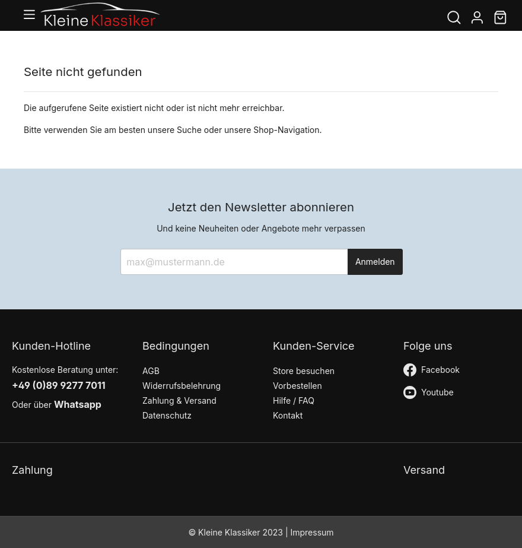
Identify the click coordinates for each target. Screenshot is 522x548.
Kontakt (288, 415)
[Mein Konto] (477, 18)
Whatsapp (77, 404)
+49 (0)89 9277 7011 (59, 385)
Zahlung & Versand (179, 400)
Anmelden (375, 261)
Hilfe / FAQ (293, 400)
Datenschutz (167, 415)
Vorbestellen (297, 386)
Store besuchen (304, 371)
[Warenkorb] (500, 18)
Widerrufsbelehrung (181, 386)
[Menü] (32, 15)
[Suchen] (454, 18)
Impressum (311, 532)
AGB (151, 371)
